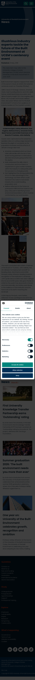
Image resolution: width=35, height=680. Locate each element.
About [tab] (29, 308)
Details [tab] (17, 308)
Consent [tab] (6, 308)
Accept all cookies (18, 365)
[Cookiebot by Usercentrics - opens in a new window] (25, 303)
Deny (17, 375)
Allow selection (17, 370)
